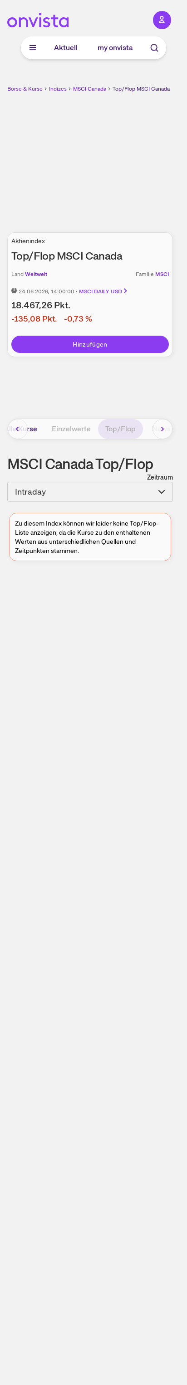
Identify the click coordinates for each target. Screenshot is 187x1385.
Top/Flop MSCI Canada (141, 88)
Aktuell (66, 47)
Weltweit (36, 274)
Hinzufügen (90, 344)
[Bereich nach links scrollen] (18, 429)
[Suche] (154, 48)
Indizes (58, 88)
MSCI (162, 274)
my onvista (115, 47)
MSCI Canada (89, 88)
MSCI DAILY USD (103, 291)
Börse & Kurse (25, 88)
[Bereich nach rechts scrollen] (162, 429)
